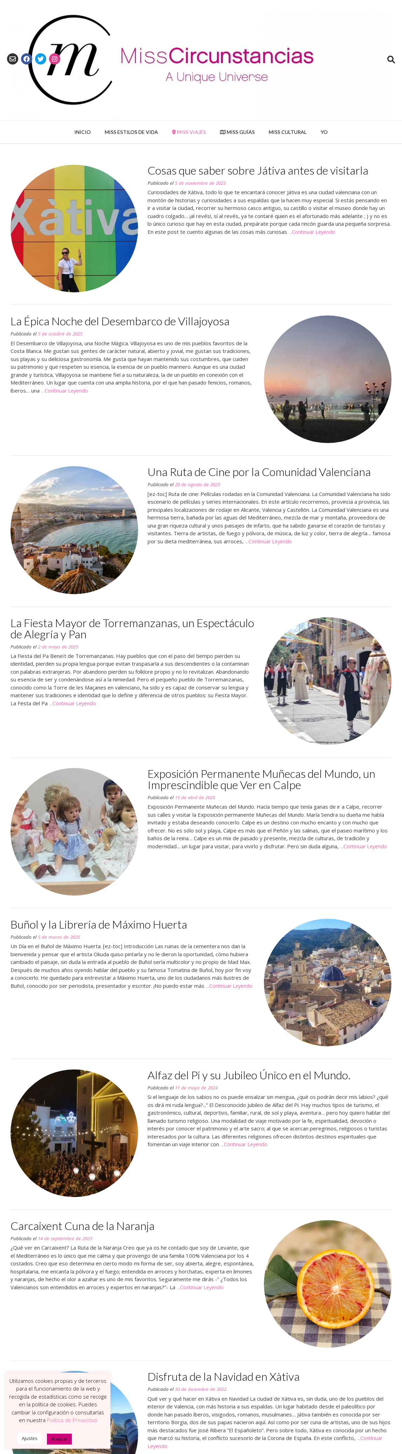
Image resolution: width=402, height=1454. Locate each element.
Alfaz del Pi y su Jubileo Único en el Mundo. (249, 1075)
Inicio (82, 132)
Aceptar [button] (59, 1439)
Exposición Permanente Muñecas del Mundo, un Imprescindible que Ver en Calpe (261, 779)
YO (324, 132)
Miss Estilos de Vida (131, 132)
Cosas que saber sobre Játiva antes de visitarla (258, 170)
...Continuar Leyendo (312, 232)
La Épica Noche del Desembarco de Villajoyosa (120, 321)
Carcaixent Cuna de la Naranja (83, 1225)
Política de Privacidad (72, 1420)
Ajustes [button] (30, 1438)
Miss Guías (237, 132)
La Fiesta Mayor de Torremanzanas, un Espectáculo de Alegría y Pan (132, 628)
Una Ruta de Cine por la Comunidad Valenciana (259, 471)
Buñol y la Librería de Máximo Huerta (99, 924)
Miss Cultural (288, 132)
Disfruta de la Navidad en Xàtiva (224, 1376)
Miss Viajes (189, 132)
